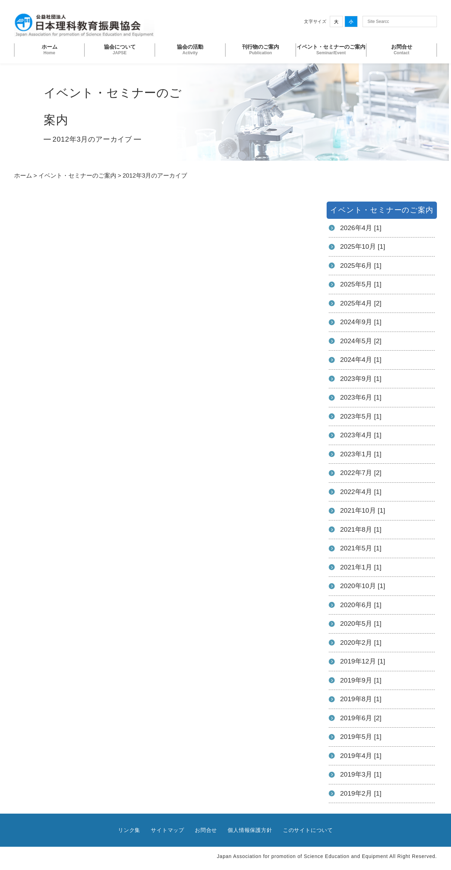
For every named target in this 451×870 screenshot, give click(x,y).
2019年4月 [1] (360, 755)
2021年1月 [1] (360, 567)
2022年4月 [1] (360, 491)
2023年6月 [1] (360, 397)
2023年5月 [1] (360, 416)
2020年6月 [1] (360, 605)
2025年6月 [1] (360, 265)
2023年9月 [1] (360, 378)
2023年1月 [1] (360, 454)
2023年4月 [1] (360, 435)
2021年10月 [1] (362, 510)
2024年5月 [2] (360, 341)
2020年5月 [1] (360, 623)
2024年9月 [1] (360, 322)
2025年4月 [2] (360, 303)
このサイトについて (308, 830)
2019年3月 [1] (360, 774)
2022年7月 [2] (360, 472)
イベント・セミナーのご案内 (77, 175)
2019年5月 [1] (360, 736)
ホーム (23, 175)
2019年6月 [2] (360, 718)
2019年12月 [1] (362, 661)
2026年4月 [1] (360, 228)
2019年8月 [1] (360, 699)
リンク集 (129, 830)
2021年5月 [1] (360, 548)
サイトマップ (167, 830)
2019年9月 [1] (360, 680)
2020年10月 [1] (362, 586)
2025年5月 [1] (360, 284)
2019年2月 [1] (360, 793)
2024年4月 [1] (360, 359)
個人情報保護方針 (250, 830)
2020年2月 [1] (360, 642)
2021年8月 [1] (360, 529)
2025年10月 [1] (362, 246)
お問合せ (206, 830)
